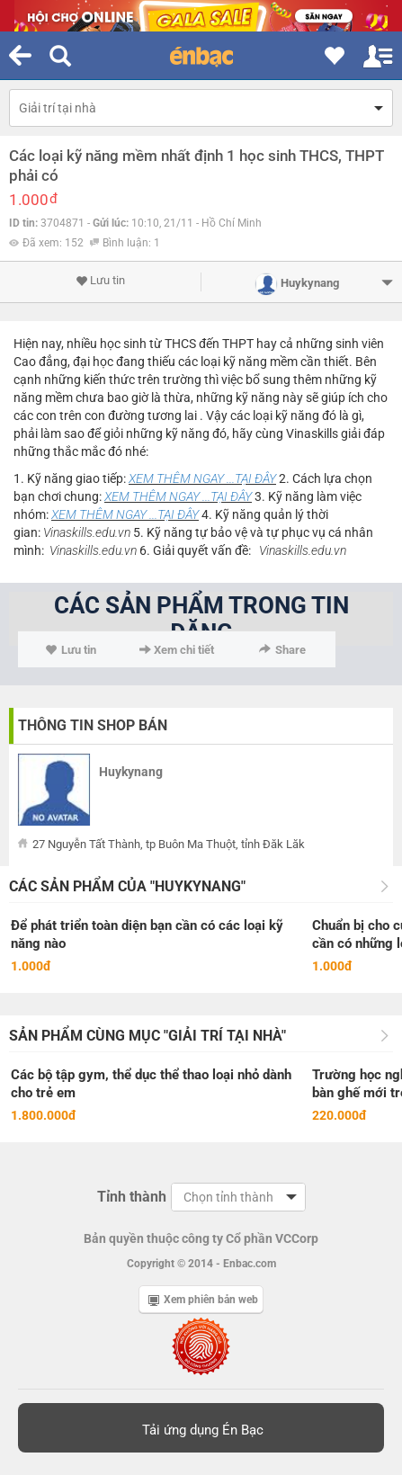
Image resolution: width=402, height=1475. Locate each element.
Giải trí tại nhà (57, 108)
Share (282, 650)
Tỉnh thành (131, 1196)
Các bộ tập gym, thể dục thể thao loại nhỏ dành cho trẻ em (151, 1084)
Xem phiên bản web (203, 1299)
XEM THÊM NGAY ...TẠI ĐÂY (202, 478)
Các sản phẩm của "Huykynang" (127, 886)
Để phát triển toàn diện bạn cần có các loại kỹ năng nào (147, 934)
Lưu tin (100, 280)
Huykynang (131, 771)
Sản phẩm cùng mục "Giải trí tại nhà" (147, 1035)
